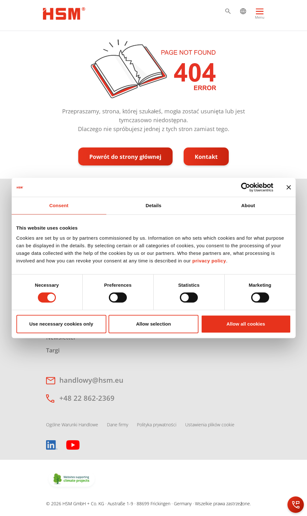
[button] (228, 11)
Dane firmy (117, 425)
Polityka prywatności (156, 425)
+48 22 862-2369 (87, 398)
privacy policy (209, 260)
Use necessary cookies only (61, 324)
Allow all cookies (246, 324)
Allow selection (153, 324)
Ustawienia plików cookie (209, 425)
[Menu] (259, 17)
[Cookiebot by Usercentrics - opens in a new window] (245, 187)
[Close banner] (288, 187)
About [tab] (248, 205)
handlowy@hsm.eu (91, 380)
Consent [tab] (58, 205)
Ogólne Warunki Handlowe (72, 425)
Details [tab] (154, 205)
